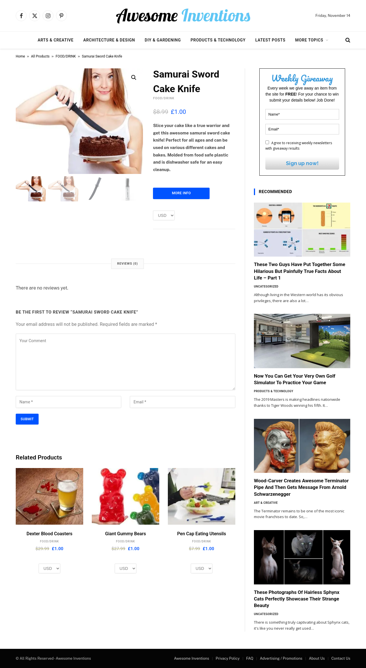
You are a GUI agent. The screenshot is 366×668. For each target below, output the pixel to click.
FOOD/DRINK (66, 56)
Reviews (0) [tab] (127, 263)
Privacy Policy (228, 658)
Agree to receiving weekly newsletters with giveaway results (298, 145)
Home (20, 56)
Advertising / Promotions (281, 658)
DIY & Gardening (163, 40)
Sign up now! (302, 163)
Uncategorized (266, 286)
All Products (40, 56)
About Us (317, 658)
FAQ (249, 658)
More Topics (309, 40)
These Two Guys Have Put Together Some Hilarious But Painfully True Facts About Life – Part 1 (299, 270)
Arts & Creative (55, 40)
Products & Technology (217, 40)
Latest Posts (270, 40)
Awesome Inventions (191, 658)
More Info (181, 193)
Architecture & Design (109, 40)
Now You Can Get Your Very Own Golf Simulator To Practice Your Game (294, 379)
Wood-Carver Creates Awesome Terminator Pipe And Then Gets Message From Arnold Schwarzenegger (301, 487)
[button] (134, 77)
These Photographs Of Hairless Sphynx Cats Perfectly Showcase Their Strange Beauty (296, 598)
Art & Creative (266, 502)
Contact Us (340, 658)
